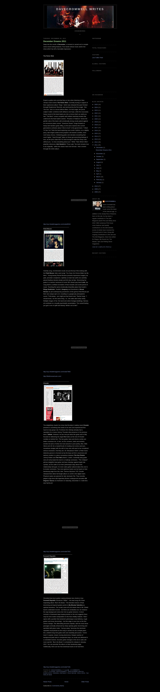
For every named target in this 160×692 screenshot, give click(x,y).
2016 (96, 130)
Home (66, 682)
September (100, 159)
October (99, 156)
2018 (96, 125)
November (99, 153)
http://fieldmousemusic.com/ (52, 376)
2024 (96, 107)
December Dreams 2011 (54, 41)
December (99, 147)
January (99, 182)
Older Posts (85, 682)
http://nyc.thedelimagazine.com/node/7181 (56, 667)
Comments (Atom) (58, 686)
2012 (96, 142)
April (98, 174)
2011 (96, 145)
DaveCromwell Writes (80, 9)
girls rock (81, 673)
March (98, 177)
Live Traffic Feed (97, 57)
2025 (96, 104)
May (97, 171)
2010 (96, 186)
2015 (96, 133)
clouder (52, 671)
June (98, 168)
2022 (96, 113)
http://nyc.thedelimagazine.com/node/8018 (56, 224)
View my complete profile (101, 247)
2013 (96, 139)
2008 (96, 192)
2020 (96, 119)
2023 (96, 110)
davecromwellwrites (76, 671)
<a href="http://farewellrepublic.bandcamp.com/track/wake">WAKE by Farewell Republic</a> (65, 655)
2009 (96, 189)
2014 (96, 136)
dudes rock (47, 673)
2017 (96, 127)
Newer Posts (47, 682)
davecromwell (61, 671)
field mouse (71, 673)
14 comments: (75, 670)
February (99, 179)
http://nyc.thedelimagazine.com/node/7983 (56, 371)
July (97, 165)
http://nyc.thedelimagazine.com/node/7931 (56, 551)
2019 (96, 122)
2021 (96, 116)
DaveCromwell (110, 201)
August (98, 162)
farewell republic (60, 673)
